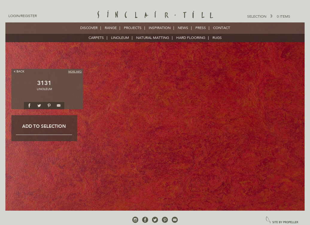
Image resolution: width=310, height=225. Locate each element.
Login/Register (22, 16)
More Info (75, 72)
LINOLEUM (120, 38)
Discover (89, 28)
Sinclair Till (155, 14)
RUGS (217, 38)
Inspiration (160, 28)
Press (200, 28)
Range (111, 28)
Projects (133, 28)
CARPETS (96, 38)
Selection (268, 16)
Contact (221, 28)
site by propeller (282, 220)
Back (19, 71)
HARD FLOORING (190, 38)
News (183, 28)
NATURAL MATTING (152, 38)
